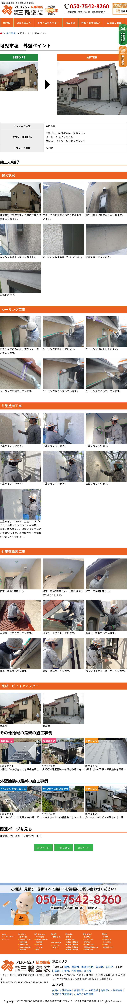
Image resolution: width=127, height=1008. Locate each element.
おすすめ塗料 (40, 937)
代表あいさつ (107, 939)
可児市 (87, 970)
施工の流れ (23, 949)
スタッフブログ (88, 939)
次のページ (84, 847)
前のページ (43, 847)
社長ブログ (87, 937)
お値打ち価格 (23, 942)
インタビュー (56, 945)
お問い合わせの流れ (25, 947)
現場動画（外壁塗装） (72, 942)
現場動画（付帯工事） (72, 947)
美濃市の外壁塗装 (62, 990)
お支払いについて (108, 947)
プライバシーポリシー (8, 937)
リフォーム (39, 947)
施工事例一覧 (56, 937)
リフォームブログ (89, 944)
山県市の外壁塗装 (83, 994)
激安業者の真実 (24, 944)
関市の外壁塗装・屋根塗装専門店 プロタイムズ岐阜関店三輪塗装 (60, 1001)
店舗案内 (105, 944)
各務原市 (76, 970)
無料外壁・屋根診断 (42, 939)
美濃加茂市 (87, 967)
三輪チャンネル (70, 939)
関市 (66, 967)
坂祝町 (109, 967)
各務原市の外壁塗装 (112, 990)
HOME (6, 22)
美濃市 (75, 967)
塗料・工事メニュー (48, 22)
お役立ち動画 (114, 22)
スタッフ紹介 (107, 942)
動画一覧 (68, 937)
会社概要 (105, 937)
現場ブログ (87, 942)
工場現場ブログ (88, 949)
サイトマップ (5, 939)
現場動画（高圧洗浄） (72, 949)
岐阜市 (56, 970)
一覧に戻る (63, 847)
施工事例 (70, 22)
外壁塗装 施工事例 (10, 835)
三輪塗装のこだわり (25, 939)
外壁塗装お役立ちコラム (91, 947)
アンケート (56, 948)
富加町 (99, 967)
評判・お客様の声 (91, 22)
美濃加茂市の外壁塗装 (86, 990)
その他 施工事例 (32, 835)
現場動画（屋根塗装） (72, 944)
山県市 (65, 970)
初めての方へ (24, 22)
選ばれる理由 (23, 937)
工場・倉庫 (39, 944)
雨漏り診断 (39, 942)
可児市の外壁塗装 (62, 994)
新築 (37, 949)
